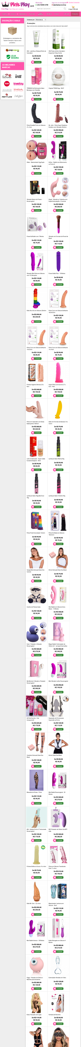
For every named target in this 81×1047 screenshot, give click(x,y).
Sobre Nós (58, 993)
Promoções (31, 23)
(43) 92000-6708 (42, 5)
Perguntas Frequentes (11, 1002)
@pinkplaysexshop (59, 5)
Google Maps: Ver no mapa (13, 999)
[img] (65, 9)
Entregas (58, 996)
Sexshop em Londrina (62, 1012)
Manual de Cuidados (61, 1006)
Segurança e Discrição (62, 1002)
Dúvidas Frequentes (73, 2)
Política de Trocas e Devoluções (65, 1009)
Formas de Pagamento (62, 999)
